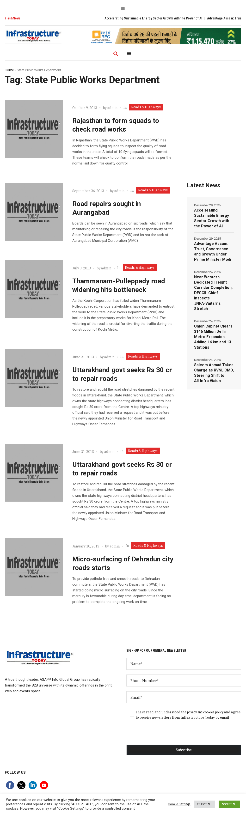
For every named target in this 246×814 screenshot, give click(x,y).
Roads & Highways (146, 107)
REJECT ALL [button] (204, 804)
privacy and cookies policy (205, 712)
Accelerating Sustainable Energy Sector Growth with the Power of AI (160, 18)
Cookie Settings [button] (179, 804)
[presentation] (162, 735)
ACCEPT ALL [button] (229, 804)
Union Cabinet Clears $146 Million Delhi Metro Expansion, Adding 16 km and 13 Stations (213, 337)
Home (9, 70)
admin (112, 108)
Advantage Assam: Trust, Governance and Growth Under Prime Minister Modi (212, 251)
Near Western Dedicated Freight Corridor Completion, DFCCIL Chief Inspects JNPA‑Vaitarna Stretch (213, 293)
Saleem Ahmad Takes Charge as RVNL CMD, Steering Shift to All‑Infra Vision (214, 373)
